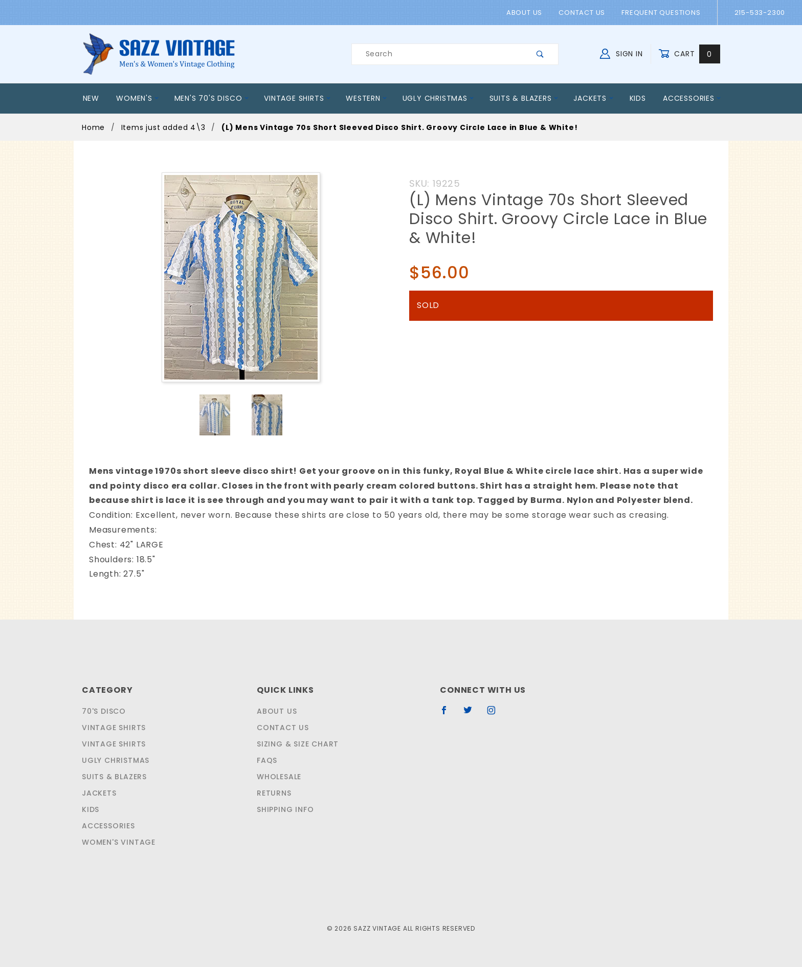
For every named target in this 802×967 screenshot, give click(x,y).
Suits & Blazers (522, 98)
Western (365, 98)
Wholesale (278, 777)
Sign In (623, 53)
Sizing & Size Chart (295, 744)
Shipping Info (284, 809)
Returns (273, 793)
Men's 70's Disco (210, 98)
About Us (529, 12)
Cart (690, 54)
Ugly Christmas (437, 98)
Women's (138, 98)
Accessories (693, 98)
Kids (638, 98)
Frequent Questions (661, 12)
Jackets (593, 98)
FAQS (265, 760)
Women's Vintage (116, 842)
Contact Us (584, 12)
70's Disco (102, 711)
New (91, 98)
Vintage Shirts (294, 98)
